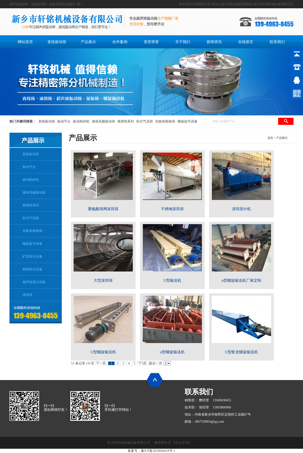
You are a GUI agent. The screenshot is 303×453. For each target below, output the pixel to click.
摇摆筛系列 (125, 121)
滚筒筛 (27, 295)
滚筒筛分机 (241, 209)
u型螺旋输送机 (172, 352)
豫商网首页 (162, 442)
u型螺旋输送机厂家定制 (241, 280)
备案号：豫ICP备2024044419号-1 (151, 451)
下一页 (101, 363)
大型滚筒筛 (103, 280)
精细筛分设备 (32, 269)
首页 (270, 138)
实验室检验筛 (165, 121)
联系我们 (199, 392)
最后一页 (155, 363)
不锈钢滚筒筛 (172, 209)
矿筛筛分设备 (32, 256)
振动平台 (64, 121)
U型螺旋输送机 (103, 352)
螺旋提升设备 (187, 121)
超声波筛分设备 (34, 282)
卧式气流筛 (144, 121)
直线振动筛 (46, 121)
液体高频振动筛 (103, 121)
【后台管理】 (182, 442)
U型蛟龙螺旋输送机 (241, 352)
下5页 (142, 363)
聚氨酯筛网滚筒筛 (103, 209)
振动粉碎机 (81, 121)
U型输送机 (172, 280)
